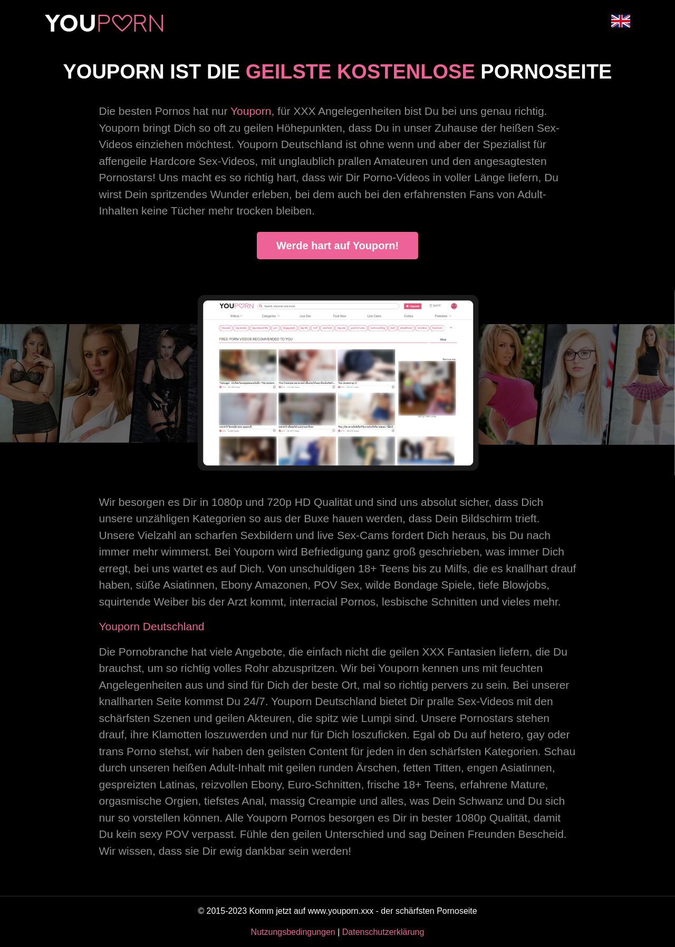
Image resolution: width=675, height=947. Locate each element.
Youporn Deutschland (152, 626)
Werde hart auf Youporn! (337, 245)
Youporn (250, 111)
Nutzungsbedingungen (293, 932)
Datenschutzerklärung (383, 932)
